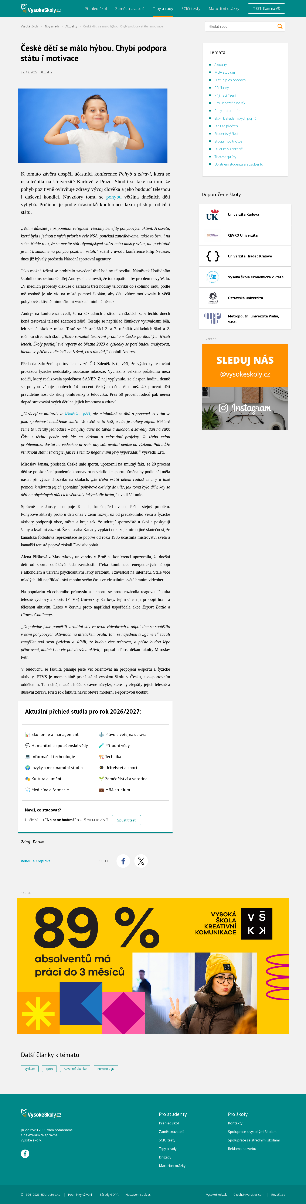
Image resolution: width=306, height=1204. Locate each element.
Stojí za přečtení (226, 126)
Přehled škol (169, 1123)
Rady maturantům (227, 110)
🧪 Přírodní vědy (114, 745)
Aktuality (71, 26)
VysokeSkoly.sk (216, 1195)
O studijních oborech (230, 80)
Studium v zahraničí (228, 149)
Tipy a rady (52, 26)
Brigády (165, 1157)
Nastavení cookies (138, 1195)
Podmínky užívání (80, 1195)
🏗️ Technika (110, 756)
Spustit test (126, 820)
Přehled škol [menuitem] (96, 8)
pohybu (114, 197)
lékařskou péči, (78, 413)
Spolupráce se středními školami (254, 1140)
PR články (221, 87)
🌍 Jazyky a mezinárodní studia (54, 767)
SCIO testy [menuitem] (190, 8)
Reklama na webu (242, 1148)
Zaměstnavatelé (171, 1131)
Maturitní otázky (172, 1165)
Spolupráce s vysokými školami (252, 1131)
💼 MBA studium (114, 790)
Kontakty (235, 1123)
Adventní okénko (75, 1069)
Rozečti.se (278, 1195)
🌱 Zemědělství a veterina (123, 778)
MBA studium (224, 72)
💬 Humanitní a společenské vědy (56, 745)
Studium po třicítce (228, 141)
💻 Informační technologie (50, 756)
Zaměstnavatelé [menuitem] (129, 8)
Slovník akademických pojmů (235, 118)
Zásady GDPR (109, 1195)
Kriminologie (106, 1069)
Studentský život (226, 133)
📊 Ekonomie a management (52, 734)
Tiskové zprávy (225, 156)
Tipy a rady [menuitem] (163, 8)
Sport (49, 1069)
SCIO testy (167, 1140)
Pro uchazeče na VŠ (229, 103)
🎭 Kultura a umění (43, 778)
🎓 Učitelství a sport (118, 767)
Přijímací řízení (225, 95)
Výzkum (29, 1069)
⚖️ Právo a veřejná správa (122, 734)
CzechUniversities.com (249, 1195)
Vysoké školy (29, 26)
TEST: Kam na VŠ (266, 8)
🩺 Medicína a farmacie (47, 790)
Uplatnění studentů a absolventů (238, 164)
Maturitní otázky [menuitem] (224, 8)
